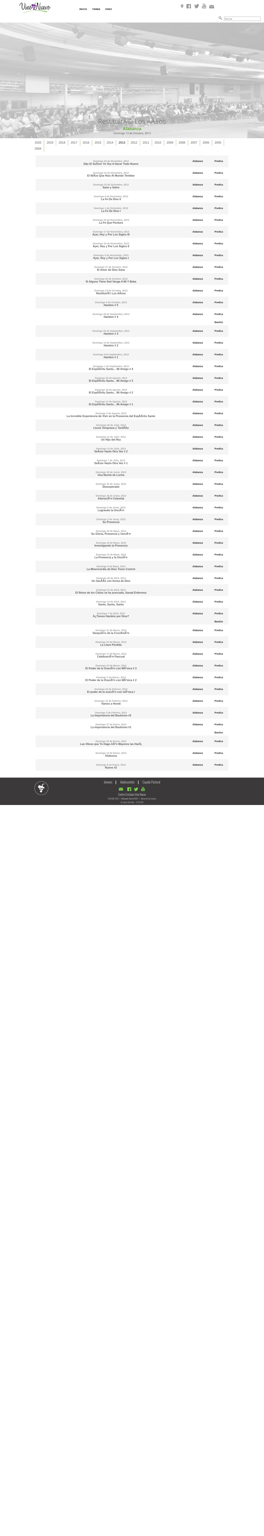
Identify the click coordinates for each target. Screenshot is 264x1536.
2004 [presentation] (38, 148)
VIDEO (108, 9)
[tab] (38, 143)
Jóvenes (108, 781)
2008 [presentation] (182, 142)
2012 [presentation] (134, 142)
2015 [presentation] (98, 142)
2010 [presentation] (158, 142)
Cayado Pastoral (151, 781)
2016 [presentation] (86, 142)
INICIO (83, 9)
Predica (218, 161)
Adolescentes (127, 781)
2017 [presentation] (74, 142)
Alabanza (198, 161)
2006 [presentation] (206, 142)
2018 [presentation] (62, 142)
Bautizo (218, 322)
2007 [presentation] (194, 142)
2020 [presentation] (38, 142)
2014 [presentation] (110, 142)
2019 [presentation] (50, 142)
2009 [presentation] (170, 142)
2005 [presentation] (218, 142)
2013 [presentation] (122, 142)
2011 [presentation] (146, 142)
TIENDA (96, 9)
